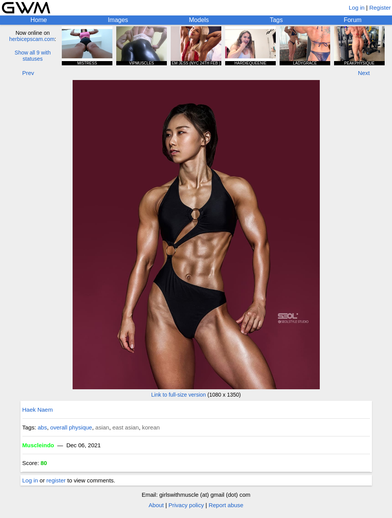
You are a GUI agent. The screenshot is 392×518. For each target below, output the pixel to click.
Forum (352, 20)
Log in (357, 7)
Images (118, 20)
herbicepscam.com (32, 39)
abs (42, 427)
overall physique (71, 427)
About (156, 505)
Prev (28, 73)
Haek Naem (37, 409)
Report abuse (226, 505)
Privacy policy (186, 505)
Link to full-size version (178, 395)
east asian (125, 427)
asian (102, 427)
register (56, 480)
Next (364, 73)
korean (151, 427)
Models (199, 20)
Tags (276, 20)
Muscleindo (38, 445)
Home (39, 20)
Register (380, 7)
